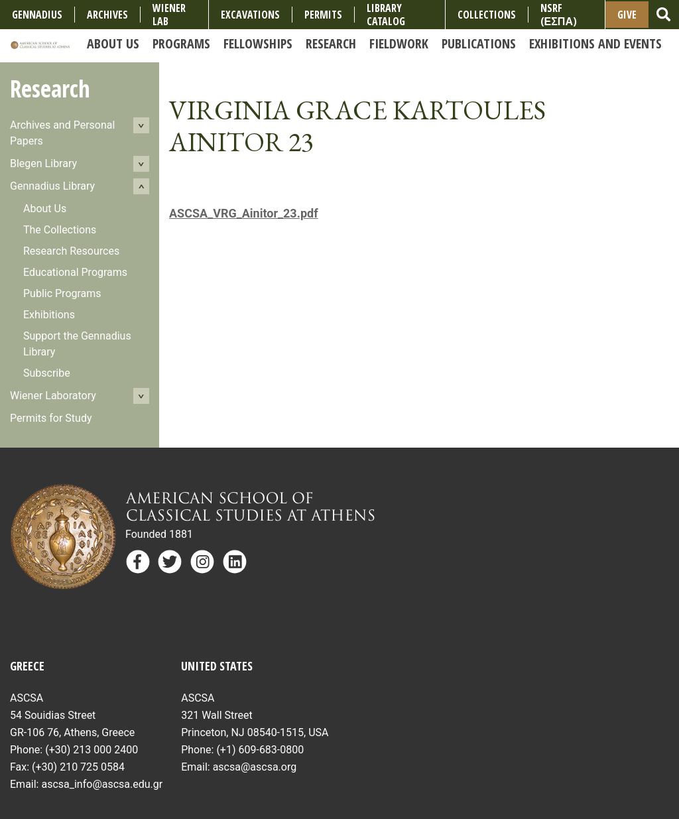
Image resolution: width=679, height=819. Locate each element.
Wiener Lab (169, 15)
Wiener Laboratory (53, 395)
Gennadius (37, 14)
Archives (107, 14)
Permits (323, 14)
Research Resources (71, 251)
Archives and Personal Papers (62, 133)
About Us (44, 208)
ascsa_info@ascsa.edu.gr (101, 784)
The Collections (59, 229)
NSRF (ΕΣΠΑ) (558, 15)
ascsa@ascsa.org (255, 767)
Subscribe (46, 373)
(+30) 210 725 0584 (78, 767)
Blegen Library (43, 163)
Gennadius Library (52, 186)
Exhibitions (49, 314)
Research (50, 88)
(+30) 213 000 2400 (91, 749)
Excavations (250, 14)
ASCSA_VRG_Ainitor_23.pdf (243, 213)
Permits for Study (51, 418)
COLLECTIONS (487, 14)
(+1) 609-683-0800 (260, 749)
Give (627, 14)
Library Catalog (386, 15)
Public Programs (62, 293)
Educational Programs (75, 272)
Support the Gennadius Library (77, 344)
